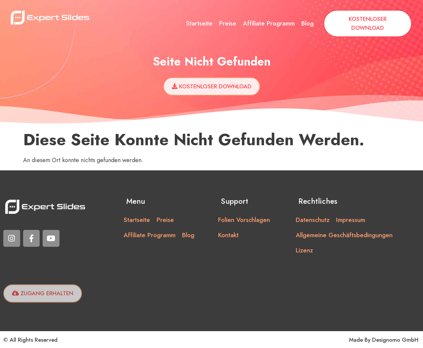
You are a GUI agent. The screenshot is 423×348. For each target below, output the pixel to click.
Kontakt (228, 235)
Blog (307, 23)
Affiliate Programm (269, 23)
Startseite (199, 23)
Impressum (350, 219)
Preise (227, 23)
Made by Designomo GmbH (383, 340)
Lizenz (304, 250)
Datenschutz (312, 219)
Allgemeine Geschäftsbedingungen (344, 235)
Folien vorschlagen (244, 219)
